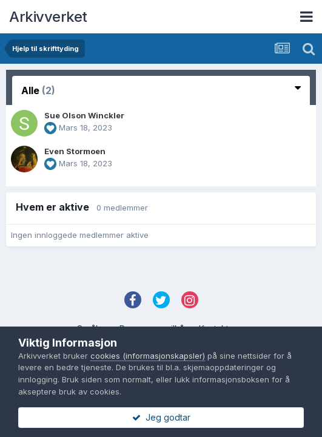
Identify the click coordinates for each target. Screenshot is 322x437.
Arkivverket (48, 16)
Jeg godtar (161, 417)
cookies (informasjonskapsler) (147, 356)
